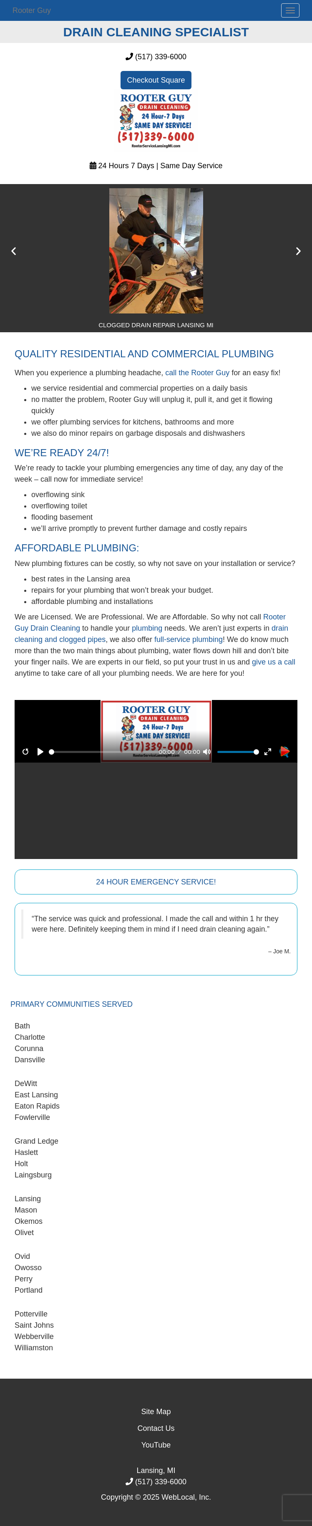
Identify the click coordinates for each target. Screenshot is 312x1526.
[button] (13, 251)
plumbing (147, 628)
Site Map (156, 1411)
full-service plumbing (188, 639)
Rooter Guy (32, 10)
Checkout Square (156, 80)
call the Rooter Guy (197, 373)
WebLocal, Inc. (186, 1497)
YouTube (156, 1445)
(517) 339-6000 (160, 57)
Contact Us (155, 1428)
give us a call (273, 662)
